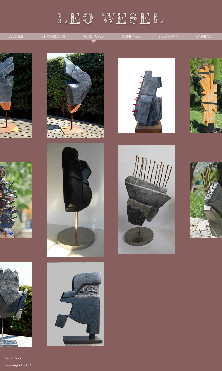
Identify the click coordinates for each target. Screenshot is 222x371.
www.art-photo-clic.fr (18, 365)
